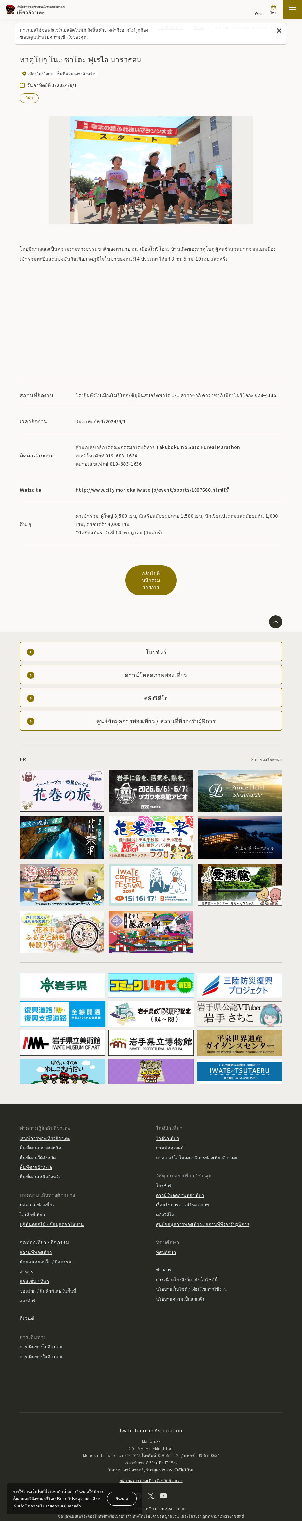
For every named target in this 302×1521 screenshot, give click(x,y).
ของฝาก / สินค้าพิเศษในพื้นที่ (48, 1277)
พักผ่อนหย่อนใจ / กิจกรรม (45, 1248)
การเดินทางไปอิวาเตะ (41, 1333)
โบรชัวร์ (164, 1171)
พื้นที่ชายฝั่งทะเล (36, 1153)
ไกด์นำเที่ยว (167, 1124)
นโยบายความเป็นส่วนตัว (180, 1285)
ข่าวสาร (164, 1256)
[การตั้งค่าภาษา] (273, 10)
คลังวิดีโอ (165, 1200)
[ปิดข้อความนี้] (279, 30)
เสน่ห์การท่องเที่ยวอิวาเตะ (45, 1124)
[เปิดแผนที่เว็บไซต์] (292, 9)
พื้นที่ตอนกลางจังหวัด (40, 1134)
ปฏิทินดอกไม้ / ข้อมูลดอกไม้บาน (52, 1210)
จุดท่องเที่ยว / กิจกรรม (44, 1228)
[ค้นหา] (259, 10)
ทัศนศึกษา (166, 1238)
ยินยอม (122, 1498)
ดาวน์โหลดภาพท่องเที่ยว (180, 1181)
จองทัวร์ (28, 1287)
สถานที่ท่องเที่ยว (36, 1238)
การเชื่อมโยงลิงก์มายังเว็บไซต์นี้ (187, 1265)
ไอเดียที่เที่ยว (32, 1200)
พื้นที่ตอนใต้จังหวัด (38, 1143)
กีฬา (29, 97)
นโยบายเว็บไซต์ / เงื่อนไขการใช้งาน (191, 1275)
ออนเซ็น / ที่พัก (34, 1267)
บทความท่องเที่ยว (37, 1191)
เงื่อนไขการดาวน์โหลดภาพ (182, 1191)
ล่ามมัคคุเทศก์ (170, 1134)
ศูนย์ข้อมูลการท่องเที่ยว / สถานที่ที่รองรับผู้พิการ (202, 1210)
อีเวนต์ (27, 1304)
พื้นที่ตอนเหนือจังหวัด (40, 1163)
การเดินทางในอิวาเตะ (41, 1342)
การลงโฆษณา (268, 745)
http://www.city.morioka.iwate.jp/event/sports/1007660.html (153, 489)
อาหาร (26, 1258)
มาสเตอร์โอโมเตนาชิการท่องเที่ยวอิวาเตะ (196, 1143)
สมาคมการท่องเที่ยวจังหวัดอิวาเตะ (151, 1466)
